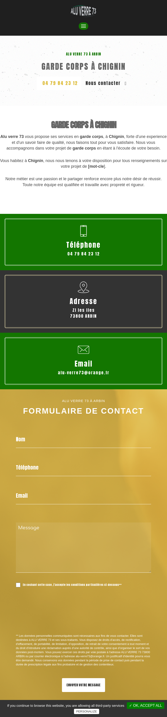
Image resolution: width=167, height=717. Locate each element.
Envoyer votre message (83, 685)
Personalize (86, 711)
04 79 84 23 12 (60, 83)
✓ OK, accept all (145, 705)
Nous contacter (106, 83)
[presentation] (63, 621)
